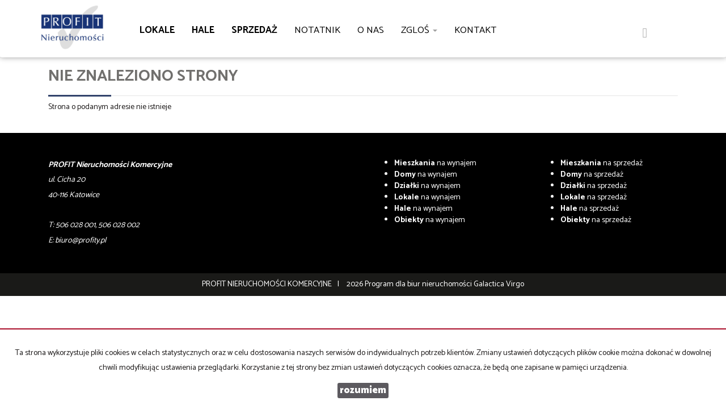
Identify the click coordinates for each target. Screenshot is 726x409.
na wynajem (435, 163)
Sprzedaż (254, 30)
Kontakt (475, 30)
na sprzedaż (601, 163)
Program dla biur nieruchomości (419, 284)
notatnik (317, 30)
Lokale (157, 30)
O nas (370, 30)
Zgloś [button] (419, 30)
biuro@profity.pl (80, 240)
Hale (203, 30)
